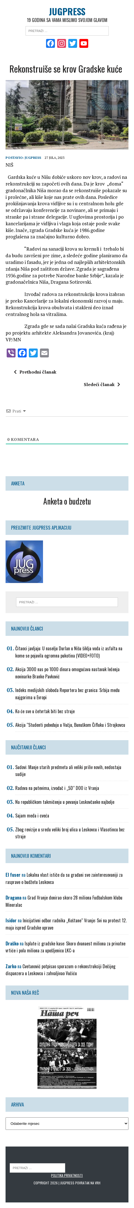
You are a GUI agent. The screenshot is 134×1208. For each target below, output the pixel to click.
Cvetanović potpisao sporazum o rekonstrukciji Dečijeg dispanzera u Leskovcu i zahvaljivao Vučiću (60, 970)
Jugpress (33, 157)
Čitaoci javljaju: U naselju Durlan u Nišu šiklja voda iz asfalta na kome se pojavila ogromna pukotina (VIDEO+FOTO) (68, 652)
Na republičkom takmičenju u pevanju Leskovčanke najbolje (64, 802)
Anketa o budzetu (67, 501)
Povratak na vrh (87, 1182)
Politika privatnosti (67, 1175)
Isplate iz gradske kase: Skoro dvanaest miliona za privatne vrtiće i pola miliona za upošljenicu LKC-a (65, 947)
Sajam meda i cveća (32, 815)
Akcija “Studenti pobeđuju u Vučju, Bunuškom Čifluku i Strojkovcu (70, 725)
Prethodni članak (35, 372)
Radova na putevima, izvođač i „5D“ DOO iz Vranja (57, 788)
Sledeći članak (102, 384)
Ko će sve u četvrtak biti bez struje (45, 711)
